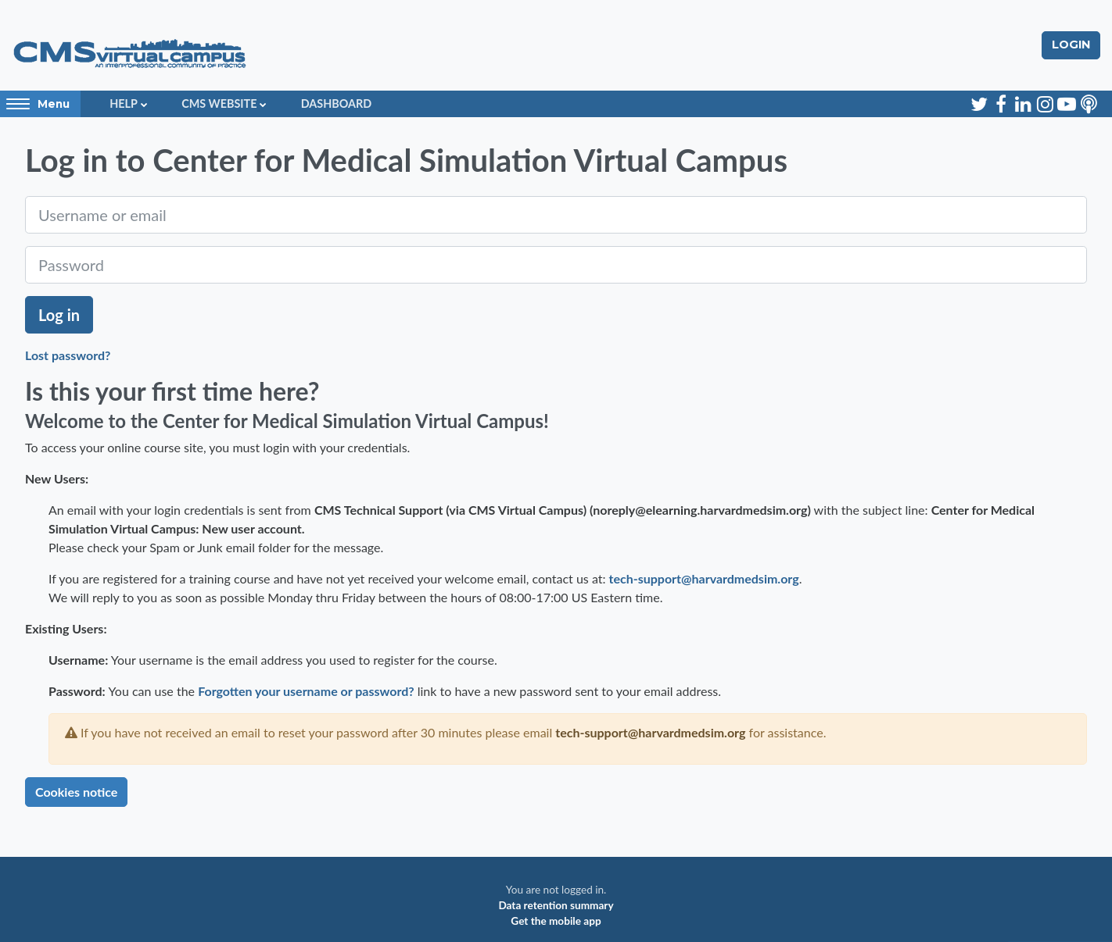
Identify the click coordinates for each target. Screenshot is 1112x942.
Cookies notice (76, 791)
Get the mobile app (556, 921)
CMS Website (218, 103)
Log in (59, 314)
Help (123, 103)
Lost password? (67, 355)
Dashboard (336, 103)
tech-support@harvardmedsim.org (704, 578)
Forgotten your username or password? (306, 690)
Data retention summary (555, 905)
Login (1071, 44)
